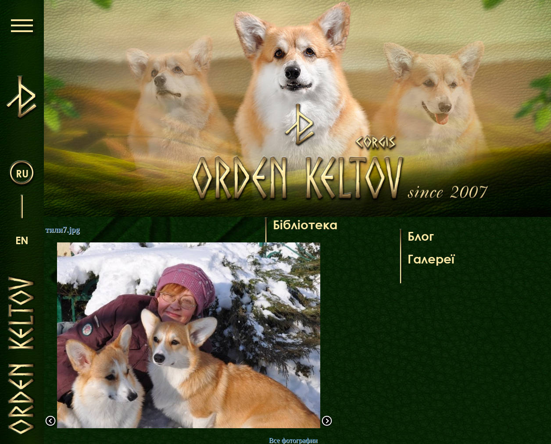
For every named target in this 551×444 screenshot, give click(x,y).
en (22, 240)
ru (22, 173)
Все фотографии (292, 440)
